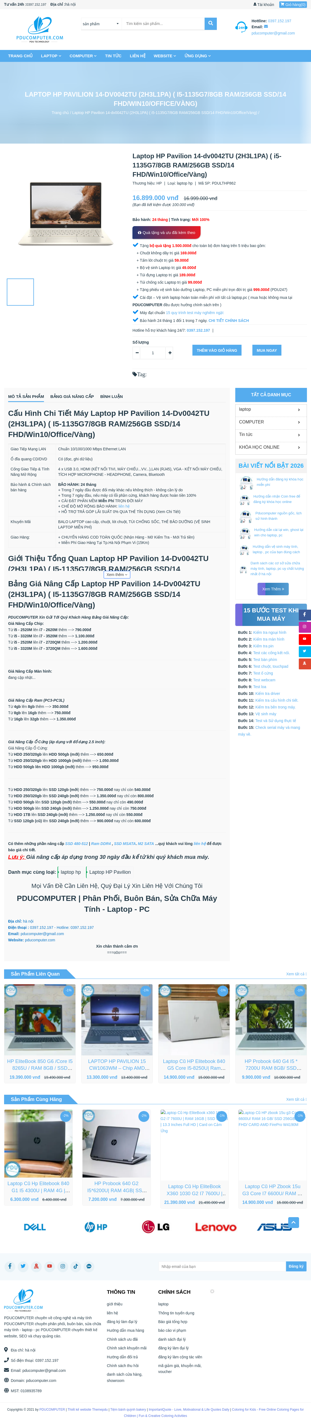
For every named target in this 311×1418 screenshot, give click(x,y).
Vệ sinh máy (265, 714)
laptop (51, 55)
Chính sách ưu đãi (122, 1345)
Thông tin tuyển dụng (176, 1319)
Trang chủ (20, 55)
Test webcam (264, 680)
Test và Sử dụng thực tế (275, 721)
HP (159, 183)
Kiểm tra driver (267, 693)
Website (165, 55)
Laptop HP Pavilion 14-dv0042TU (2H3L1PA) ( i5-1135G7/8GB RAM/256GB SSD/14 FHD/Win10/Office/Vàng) (164, 112)
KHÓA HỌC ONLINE (259, 447)
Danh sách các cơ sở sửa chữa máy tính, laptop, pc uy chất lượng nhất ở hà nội (277, 568)
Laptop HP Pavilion (110, 873)
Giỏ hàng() (293, 4)
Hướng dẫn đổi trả (122, 1363)
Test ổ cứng (263, 673)
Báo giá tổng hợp (172, 1328)
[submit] (210, 24)
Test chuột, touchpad (270, 666)
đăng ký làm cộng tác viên (180, 1363)
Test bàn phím (265, 659)
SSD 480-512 (76, 845)
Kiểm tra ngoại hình (269, 632)
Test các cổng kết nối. (271, 653)
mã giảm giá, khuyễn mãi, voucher (180, 1375)
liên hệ (137, 55)
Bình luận (142, 397)
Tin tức (113, 55)
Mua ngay (267, 350)
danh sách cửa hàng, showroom (124, 1384)
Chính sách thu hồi (123, 1372)
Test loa (259, 687)
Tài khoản (263, 4)
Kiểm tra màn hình (268, 639)
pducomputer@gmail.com (39, 1371)
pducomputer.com (36, 1382)
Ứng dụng (198, 55)
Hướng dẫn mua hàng (125, 1337)
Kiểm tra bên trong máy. (275, 707)
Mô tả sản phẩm (29, 397)
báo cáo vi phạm (172, 1337)
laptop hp (185, 183)
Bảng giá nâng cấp (89, 397)
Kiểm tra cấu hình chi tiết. (277, 700)
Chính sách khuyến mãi (127, 1354)
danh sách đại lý (172, 1345)
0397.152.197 (36, 5)
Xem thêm (117, 576)
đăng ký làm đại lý (122, 1328)
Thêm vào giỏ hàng (217, 350)
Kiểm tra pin (263, 646)
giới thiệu (114, 1310)
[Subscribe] (254, 1267)
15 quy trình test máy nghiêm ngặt (194, 313)
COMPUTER (83, 55)
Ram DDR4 (101, 845)
